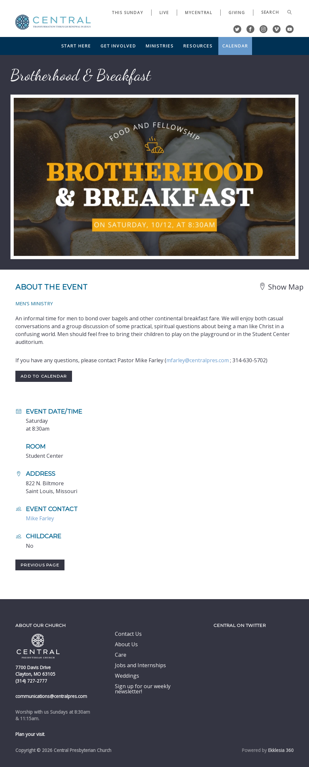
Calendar (235, 46)
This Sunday (127, 12)
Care (120, 654)
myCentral (198, 12)
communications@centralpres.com (51, 696)
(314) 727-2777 (31, 681)
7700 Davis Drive (33, 667)
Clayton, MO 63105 (35, 674)
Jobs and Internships (140, 665)
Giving (236, 12)
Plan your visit (29, 734)
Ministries (160, 46)
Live (164, 12)
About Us (126, 644)
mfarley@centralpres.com (197, 360)
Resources (198, 46)
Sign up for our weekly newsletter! (143, 689)
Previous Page (40, 564)
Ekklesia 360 (281, 750)
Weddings (127, 675)
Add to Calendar (44, 376)
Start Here (76, 46)
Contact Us (128, 633)
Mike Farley (40, 518)
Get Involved (118, 46)
